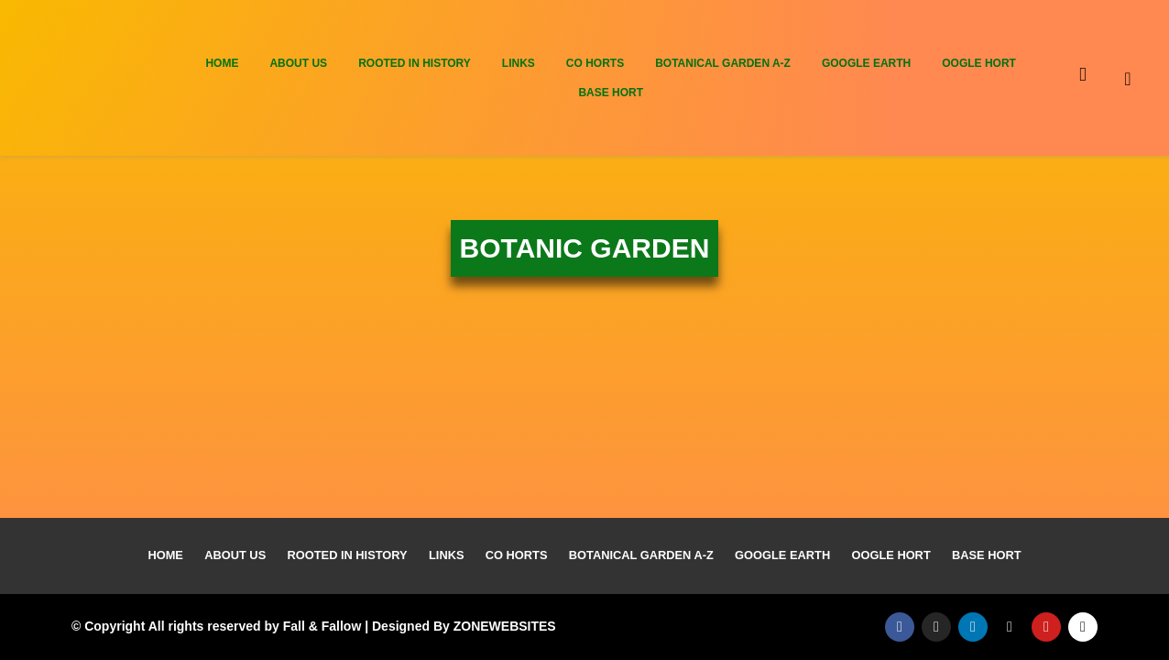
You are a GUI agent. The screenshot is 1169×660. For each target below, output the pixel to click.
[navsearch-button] (1142, 78)
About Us (298, 63)
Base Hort (610, 92)
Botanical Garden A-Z (723, 63)
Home (221, 63)
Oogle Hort (979, 63)
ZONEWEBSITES (504, 626)
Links (518, 63)
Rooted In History (414, 63)
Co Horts (595, 63)
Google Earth (866, 63)
